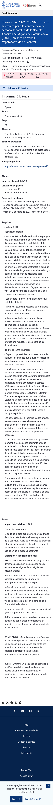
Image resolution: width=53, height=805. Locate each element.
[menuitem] (26, 725)
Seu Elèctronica (10, 13)
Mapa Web (26, 770)
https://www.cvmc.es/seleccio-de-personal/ (26, 166)
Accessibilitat (26, 776)
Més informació (33, 799)
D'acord (16, 799)
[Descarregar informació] (28, 61)
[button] (48, 786)
